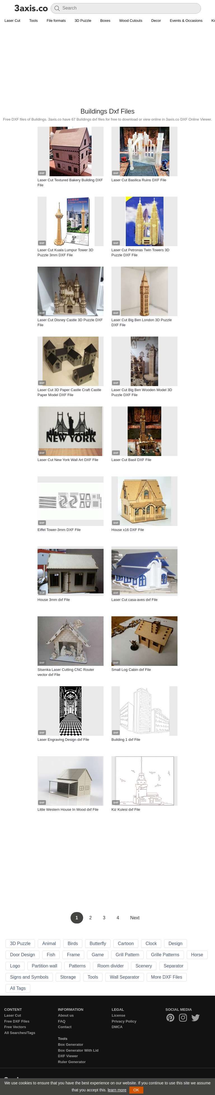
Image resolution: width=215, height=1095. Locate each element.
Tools (33, 20)
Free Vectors (15, 1027)
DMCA (117, 1027)
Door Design (22, 954)
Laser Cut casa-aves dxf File (134, 600)
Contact (64, 1027)
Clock (151, 943)
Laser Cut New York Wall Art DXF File (68, 460)
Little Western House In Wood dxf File (68, 809)
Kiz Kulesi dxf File (125, 809)
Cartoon (126, 943)
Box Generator (70, 1044)
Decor (156, 20)
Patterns (77, 966)
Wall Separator (124, 977)
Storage (68, 977)
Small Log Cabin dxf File (131, 670)
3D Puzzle (83, 20)
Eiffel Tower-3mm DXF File (59, 530)
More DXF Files (166, 977)
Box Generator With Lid (78, 1050)
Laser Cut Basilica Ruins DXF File (138, 180)
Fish (51, 954)
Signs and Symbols (29, 977)
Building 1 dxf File (125, 739)
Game (98, 954)
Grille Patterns (165, 954)
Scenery (143, 966)
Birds (73, 943)
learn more (117, 1090)
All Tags (18, 988)
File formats (56, 20)
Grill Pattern (127, 954)
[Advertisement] (107, 66)
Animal (49, 943)
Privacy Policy (124, 1021)
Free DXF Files (16, 1021)
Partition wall (44, 966)
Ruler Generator (72, 1062)
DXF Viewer (68, 1056)
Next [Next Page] (134, 917)
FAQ (62, 1021)
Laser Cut (12, 20)
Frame (73, 954)
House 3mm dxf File (54, 600)
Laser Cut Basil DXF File (131, 460)
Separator (173, 966)
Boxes (105, 20)
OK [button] (136, 1090)
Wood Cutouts (130, 20)
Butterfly (98, 943)
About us (66, 1015)
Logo (15, 966)
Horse (197, 954)
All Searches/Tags (19, 1033)
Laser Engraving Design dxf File (63, 739)
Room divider (110, 966)
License (118, 1015)
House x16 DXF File (127, 530)
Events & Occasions (186, 20)
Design (176, 943)
